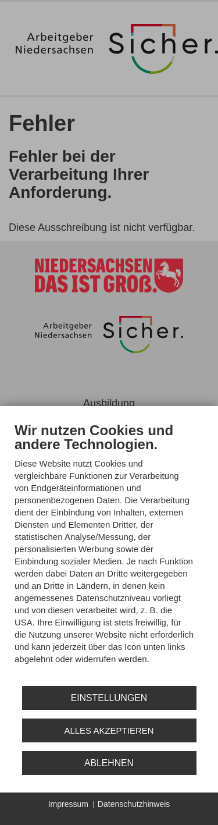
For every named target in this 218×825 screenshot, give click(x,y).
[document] (109, 552)
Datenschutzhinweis (134, 804)
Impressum (68, 804)
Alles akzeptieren (108, 730)
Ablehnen (109, 763)
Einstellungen (109, 698)
